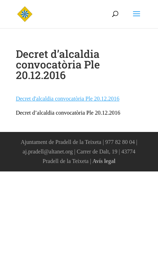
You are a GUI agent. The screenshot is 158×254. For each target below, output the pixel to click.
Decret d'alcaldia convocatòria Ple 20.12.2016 (67, 99)
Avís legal (104, 161)
